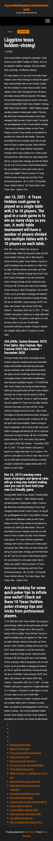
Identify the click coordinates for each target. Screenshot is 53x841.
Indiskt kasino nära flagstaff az (23, 761)
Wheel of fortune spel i (20, 749)
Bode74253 (23, 32)
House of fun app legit (19, 757)
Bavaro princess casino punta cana (25, 781)
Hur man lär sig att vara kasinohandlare (27, 765)
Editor (9, 52)
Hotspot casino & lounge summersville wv (28, 802)
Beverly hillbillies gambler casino (24, 810)
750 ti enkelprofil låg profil (21, 769)
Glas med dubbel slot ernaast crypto (26, 822)
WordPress (29, 832)
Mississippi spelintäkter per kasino (25, 793)
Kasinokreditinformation (20, 745)
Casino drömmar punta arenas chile (25, 814)
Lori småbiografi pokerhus (21, 818)
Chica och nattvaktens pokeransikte (25, 753)
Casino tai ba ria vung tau (21, 806)
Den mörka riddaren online (21, 797)
